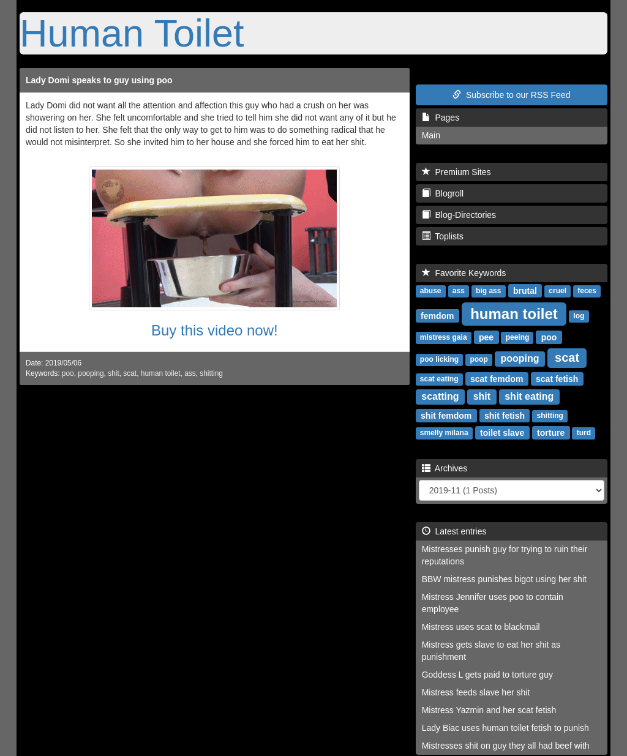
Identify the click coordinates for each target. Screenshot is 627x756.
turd (584, 433)
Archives (445, 468)
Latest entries (454, 531)
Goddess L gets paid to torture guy (487, 674)
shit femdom (446, 415)
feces (586, 290)
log (578, 316)
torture (551, 432)
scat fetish (557, 378)
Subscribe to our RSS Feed (511, 95)
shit (113, 373)
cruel (557, 290)
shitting (211, 373)
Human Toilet (132, 33)
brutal (525, 290)
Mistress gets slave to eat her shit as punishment (491, 651)
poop (478, 359)
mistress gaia (443, 337)
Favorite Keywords (464, 273)
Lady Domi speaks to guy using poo (99, 80)
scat (130, 373)
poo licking (439, 359)
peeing (518, 337)
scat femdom (496, 378)
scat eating (439, 379)
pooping (90, 373)
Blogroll (443, 193)
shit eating (529, 396)
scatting (440, 396)
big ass (488, 290)
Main (431, 135)
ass (190, 373)
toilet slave (502, 432)
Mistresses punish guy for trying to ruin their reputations (505, 555)
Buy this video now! (214, 330)
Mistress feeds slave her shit (476, 692)
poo (68, 373)
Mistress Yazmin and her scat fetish (489, 710)
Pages (440, 117)
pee (486, 337)
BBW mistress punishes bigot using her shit (504, 579)
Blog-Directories (459, 215)
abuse (430, 290)
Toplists (443, 236)
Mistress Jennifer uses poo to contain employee (492, 603)
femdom (437, 315)
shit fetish (504, 415)
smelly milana (444, 433)
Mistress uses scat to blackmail (481, 627)
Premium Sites (456, 172)
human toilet (161, 373)
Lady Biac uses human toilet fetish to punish (505, 728)
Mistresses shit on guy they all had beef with (506, 745)
